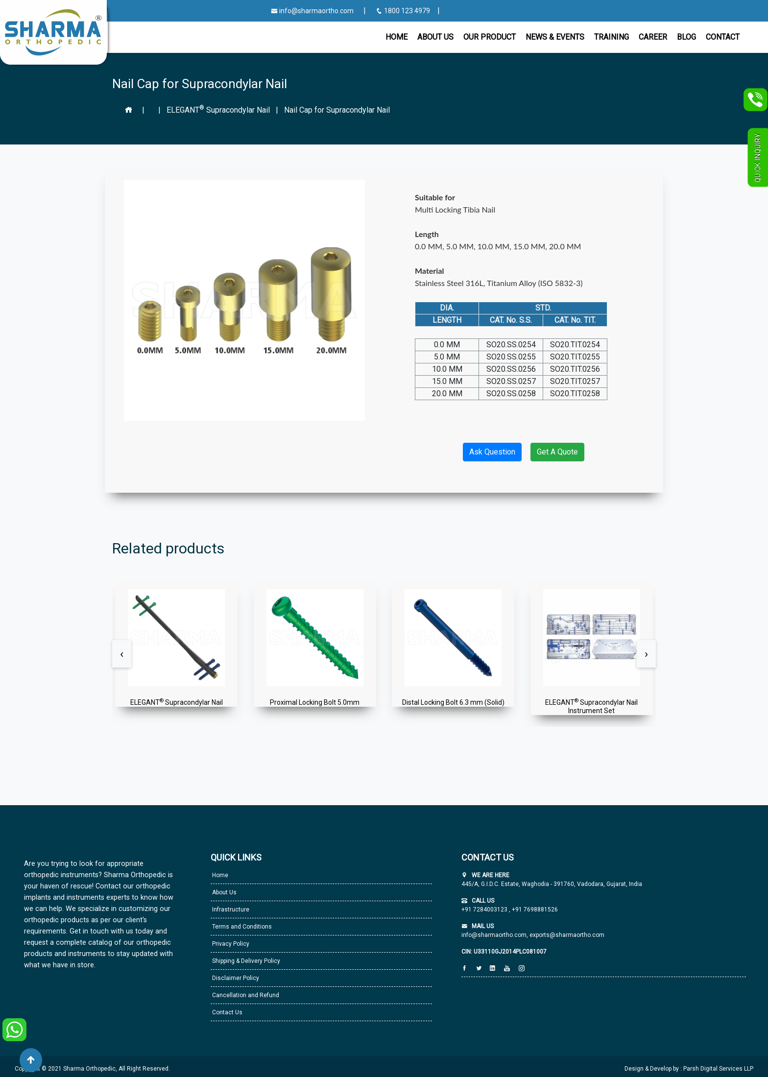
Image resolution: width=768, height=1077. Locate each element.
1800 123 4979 (404, 11)
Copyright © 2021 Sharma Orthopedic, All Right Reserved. (92, 1068)
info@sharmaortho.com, (494, 935)
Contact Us (226, 1012)
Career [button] (653, 37)
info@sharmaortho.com (312, 11)
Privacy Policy (230, 943)
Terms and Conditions (241, 926)
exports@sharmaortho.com (566, 935)
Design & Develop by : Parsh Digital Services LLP (688, 1068)
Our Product (489, 37)
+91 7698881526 (534, 909)
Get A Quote (557, 451)
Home (396, 37)
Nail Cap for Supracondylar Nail (337, 110)
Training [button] (611, 37)
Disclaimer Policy (235, 978)
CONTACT (723, 37)
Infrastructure (230, 909)
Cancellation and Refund (245, 995)
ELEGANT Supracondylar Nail (219, 110)
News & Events (555, 37)
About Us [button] (435, 37)
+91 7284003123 (485, 909)
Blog (686, 37)
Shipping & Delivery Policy (245, 960)
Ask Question (492, 451)
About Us (224, 892)
